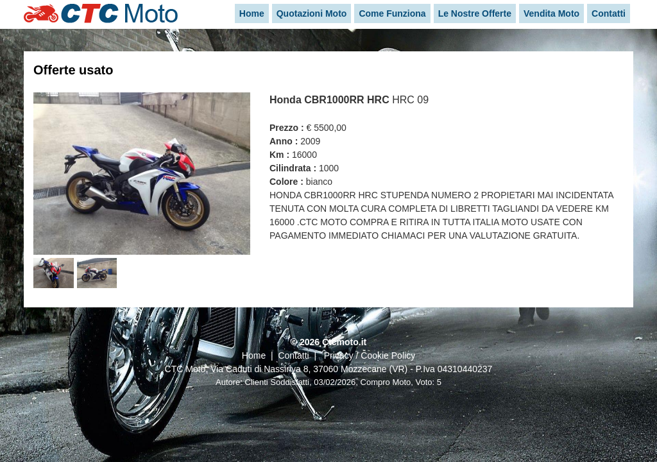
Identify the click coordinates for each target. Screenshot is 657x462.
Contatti (293, 355)
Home (254, 355)
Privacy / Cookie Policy (369, 355)
